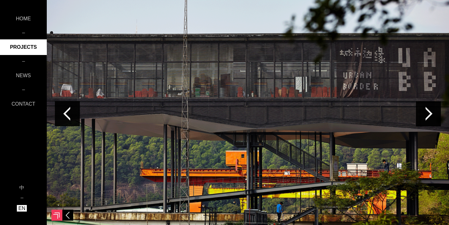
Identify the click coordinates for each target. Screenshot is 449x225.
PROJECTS (23, 47)
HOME (23, 18)
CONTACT (23, 104)
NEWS (23, 75)
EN (21, 208)
